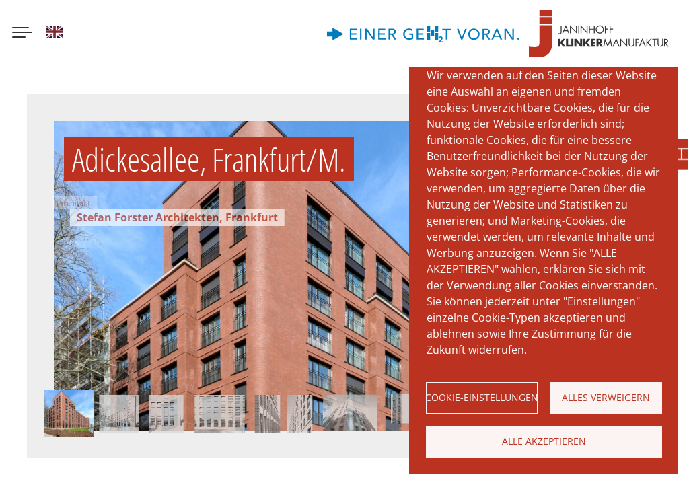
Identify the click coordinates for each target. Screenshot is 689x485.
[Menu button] (22, 34)
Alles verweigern (606, 397)
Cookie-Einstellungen (482, 397)
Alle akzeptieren (544, 441)
